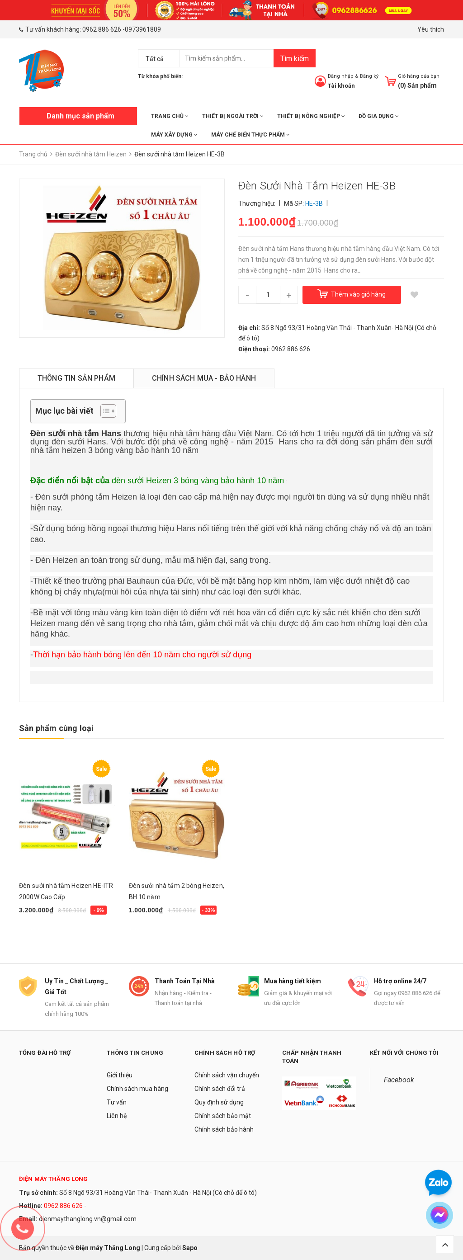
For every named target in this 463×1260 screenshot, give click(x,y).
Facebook (399, 1080)
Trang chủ (170, 116)
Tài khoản (341, 85)
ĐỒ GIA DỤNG (379, 116)
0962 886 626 (101, 29)
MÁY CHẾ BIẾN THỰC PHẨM (250, 135)
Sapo (190, 1247)
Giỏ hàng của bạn (418, 76)
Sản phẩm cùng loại (56, 728)
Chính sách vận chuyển (226, 1075)
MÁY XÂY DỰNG (174, 135)
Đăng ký (369, 76)
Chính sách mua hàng (137, 1088)
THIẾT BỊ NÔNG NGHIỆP (311, 116)
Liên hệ (117, 1115)
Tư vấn (117, 1102)
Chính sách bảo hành (224, 1129)
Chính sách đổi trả (219, 1088)
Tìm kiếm (294, 58)
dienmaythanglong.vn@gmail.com (88, 1218)
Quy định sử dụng (219, 1102)
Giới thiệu (119, 1075)
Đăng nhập (341, 76)
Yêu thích (430, 29)
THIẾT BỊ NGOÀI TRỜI (233, 116)
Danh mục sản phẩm (80, 116)
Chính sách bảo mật (222, 1115)
